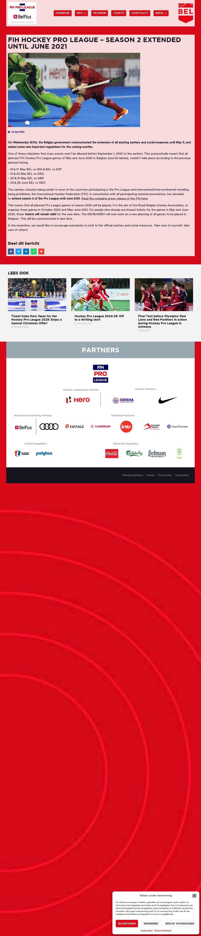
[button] (194, 895)
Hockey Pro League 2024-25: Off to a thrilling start (99, 317)
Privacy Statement (162, 930)
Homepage (63, 13)
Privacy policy (165, 475)
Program (99, 13)
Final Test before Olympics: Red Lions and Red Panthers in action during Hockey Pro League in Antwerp (162, 321)
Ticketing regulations (132, 475)
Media (161, 13)
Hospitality (139, 13)
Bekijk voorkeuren (179, 923)
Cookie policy (147, 930)
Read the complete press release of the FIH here (114, 198)
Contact (150, 475)
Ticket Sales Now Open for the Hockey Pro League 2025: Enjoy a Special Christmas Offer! (36, 319)
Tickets (118, 13)
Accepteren (127, 923)
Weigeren (151, 923)
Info (81, 13)
